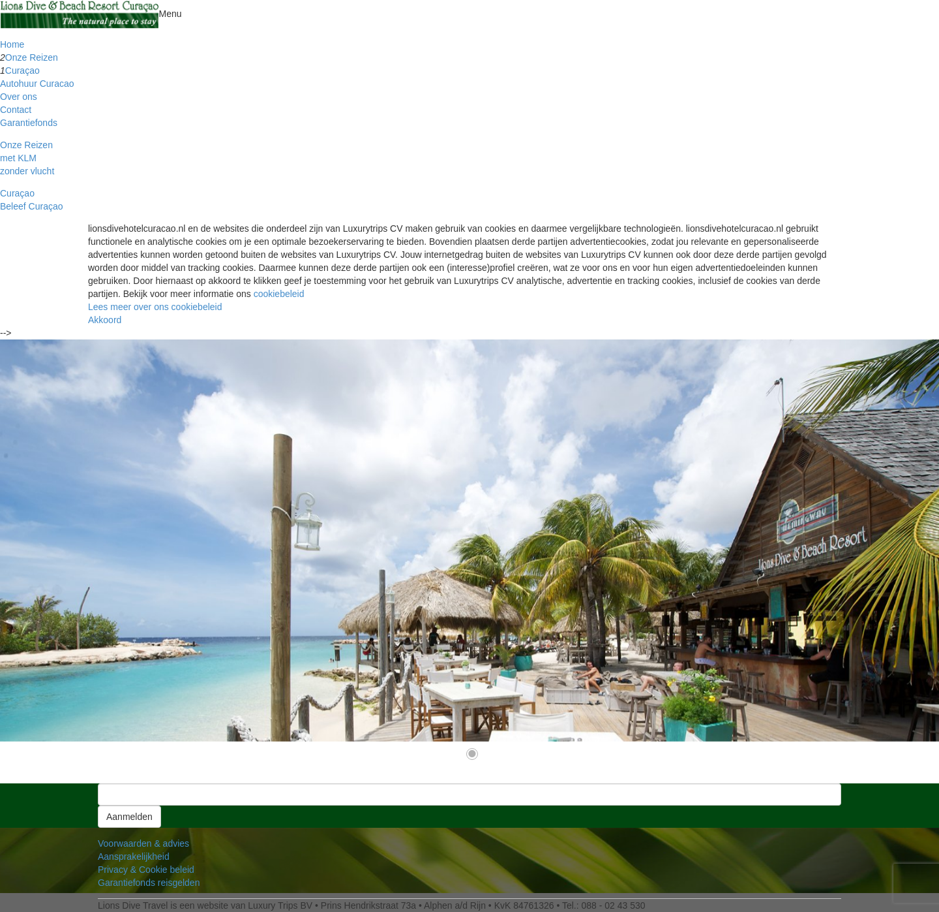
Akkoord (104, 320)
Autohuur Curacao (37, 83)
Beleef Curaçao (31, 206)
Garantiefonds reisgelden (149, 882)
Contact (15, 109)
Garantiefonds (28, 123)
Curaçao (22, 70)
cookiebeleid (279, 294)
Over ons (18, 96)
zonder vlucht (27, 171)
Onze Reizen (31, 57)
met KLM (18, 158)
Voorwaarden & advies (143, 843)
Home (12, 44)
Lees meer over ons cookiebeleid (155, 307)
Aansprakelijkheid (134, 856)
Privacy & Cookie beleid (146, 869)
